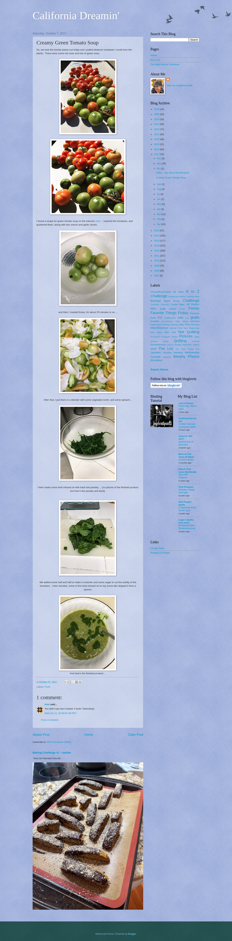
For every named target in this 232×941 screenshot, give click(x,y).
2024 (157, 119)
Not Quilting (188, 332)
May (159, 204)
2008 (157, 270)
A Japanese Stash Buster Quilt (187, 509)
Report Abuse (159, 369)
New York (170, 332)
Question (154, 341)
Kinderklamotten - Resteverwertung (187, 527)
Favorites (194, 313)
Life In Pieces (186, 403)
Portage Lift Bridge (160, 552)
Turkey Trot (193, 349)
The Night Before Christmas (164, 64)
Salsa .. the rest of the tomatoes (172, 172)
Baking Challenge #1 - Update (52, 752)
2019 (157, 144)
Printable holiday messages (187, 491)
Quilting (180, 341)
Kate (47, 704)
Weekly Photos (186, 356)
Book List (155, 60)
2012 (157, 250)
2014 (157, 240)
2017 (157, 154)
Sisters (196, 345)
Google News (157, 548)
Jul (158, 194)
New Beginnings (191, 328)
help (178, 321)
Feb (159, 219)
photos (175, 337)
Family (193, 308)
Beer (197, 296)
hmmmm (194, 321)
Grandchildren (167, 321)
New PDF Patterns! (183, 476)
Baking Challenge (187, 297)
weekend (167, 357)
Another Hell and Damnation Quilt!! (187, 425)
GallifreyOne (170, 318)
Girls (187, 318)
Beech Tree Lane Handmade (187, 470)
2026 (157, 109)
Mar (159, 214)
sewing (170, 345)
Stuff (153, 348)
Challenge (191, 300)
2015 (157, 235)
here (98, 221)
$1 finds (178, 292)
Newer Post (41, 734)
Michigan (195, 325)
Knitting (165, 325)
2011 (157, 255)
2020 (157, 139)
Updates (155, 352)
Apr (159, 209)
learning (174, 325)
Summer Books (186, 459)
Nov (159, 163)
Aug (159, 189)
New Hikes (156, 332)
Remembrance (158, 344)
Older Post (135, 734)
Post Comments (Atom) (59, 742)
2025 (157, 114)
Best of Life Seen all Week (186, 455)
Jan (159, 224)
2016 (157, 230)
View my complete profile (179, 85)
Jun (159, 199)
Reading (195, 341)
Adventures (173, 296)
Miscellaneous (159, 327)
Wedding (178, 352)
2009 (157, 265)
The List (165, 348)
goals (194, 317)
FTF (159, 317)
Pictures (185, 336)
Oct (159, 168)
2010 (157, 260)
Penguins (166, 337)
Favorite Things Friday (169, 313)
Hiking (185, 321)
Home (88, 734)
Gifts (180, 317)
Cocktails (154, 304)
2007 (157, 275)
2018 (157, 149)
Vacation (167, 352)
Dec (159, 158)
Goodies (154, 321)
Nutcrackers (155, 337)
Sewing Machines (183, 345)
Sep (159, 184)
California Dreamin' (76, 16)
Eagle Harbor (168, 308)
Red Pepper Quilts (185, 503)
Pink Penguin (186, 487)
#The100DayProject (160, 292)
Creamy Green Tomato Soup (171, 177)
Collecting (165, 305)
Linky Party (184, 324)
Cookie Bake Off (179, 304)
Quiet (165, 341)
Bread (176, 301)
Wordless (156, 360)
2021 (157, 134)
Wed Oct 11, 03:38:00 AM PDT (61, 713)
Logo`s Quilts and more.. (186, 521)
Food (47, 686)
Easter (182, 309)
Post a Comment (49, 720)
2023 (157, 124)
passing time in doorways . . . (186, 443)
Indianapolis (156, 325)
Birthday (155, 300)
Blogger (132, 933)
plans (196, 337)
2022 (157, 129)
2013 (157, 245)
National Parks (176, 328)
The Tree (180, 349)
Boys (167, 300)
